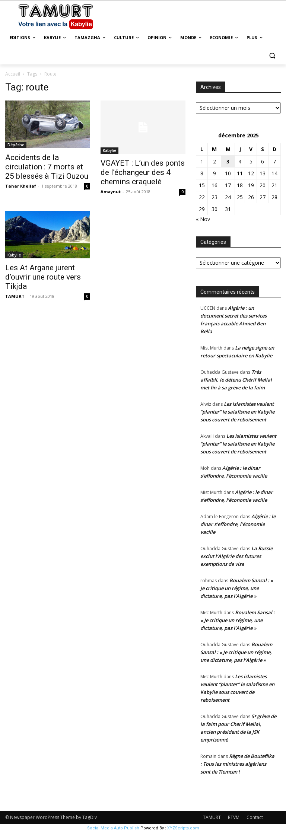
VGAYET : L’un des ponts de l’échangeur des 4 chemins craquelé (143, 172)
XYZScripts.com (183, 828)
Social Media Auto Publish (113, 828)
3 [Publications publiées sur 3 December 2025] (227, 161)
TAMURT (15, 296)
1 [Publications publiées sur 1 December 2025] (201, 161)
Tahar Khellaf (20, 186)
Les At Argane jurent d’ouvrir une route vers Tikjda (43, 277)
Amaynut (111, 191)
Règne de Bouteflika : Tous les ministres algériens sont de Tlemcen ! (237, 764)
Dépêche (15, 144)
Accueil (12, 74)
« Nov (203, 219)
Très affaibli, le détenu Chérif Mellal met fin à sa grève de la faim (236, 380)
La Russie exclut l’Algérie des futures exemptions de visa (236, 556)
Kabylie (109, 150)
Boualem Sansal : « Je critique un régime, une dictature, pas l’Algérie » (236, 588)
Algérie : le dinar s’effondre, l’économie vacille (238, 524)
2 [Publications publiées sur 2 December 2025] (214, 161)
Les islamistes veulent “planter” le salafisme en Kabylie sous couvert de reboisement (237, 412)
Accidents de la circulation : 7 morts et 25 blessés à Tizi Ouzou (46, 167)
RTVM (233, 817)
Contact (255, 817)
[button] (272, 55)
